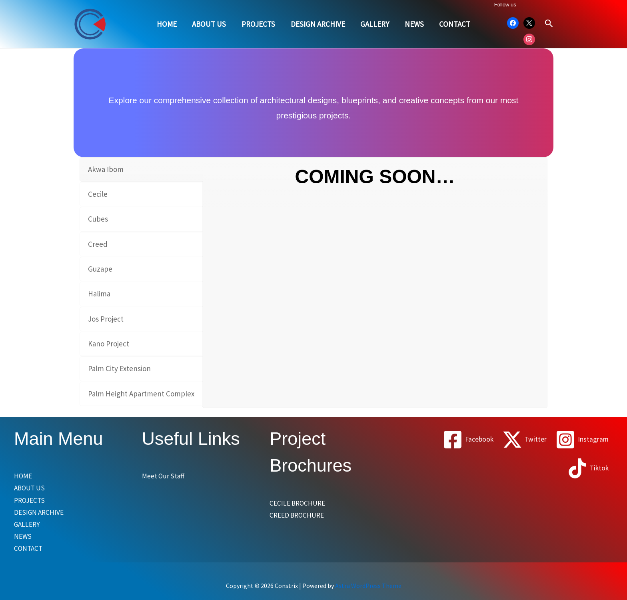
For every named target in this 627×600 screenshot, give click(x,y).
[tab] (141, 169)
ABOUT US (210, 24)
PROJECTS (259, 24)
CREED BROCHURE (300, 515)
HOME (168, 24)
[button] (549, 24)
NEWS (413, 24)
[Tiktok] (587, 468)
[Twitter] (521, 439)
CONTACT (454, 24)
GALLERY (374, 24)
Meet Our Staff (165, 476)
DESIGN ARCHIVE (318, 24)
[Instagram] (581, 439)
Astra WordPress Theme (368, 589)
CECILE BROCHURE (300, 503)
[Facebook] (463, 439)
